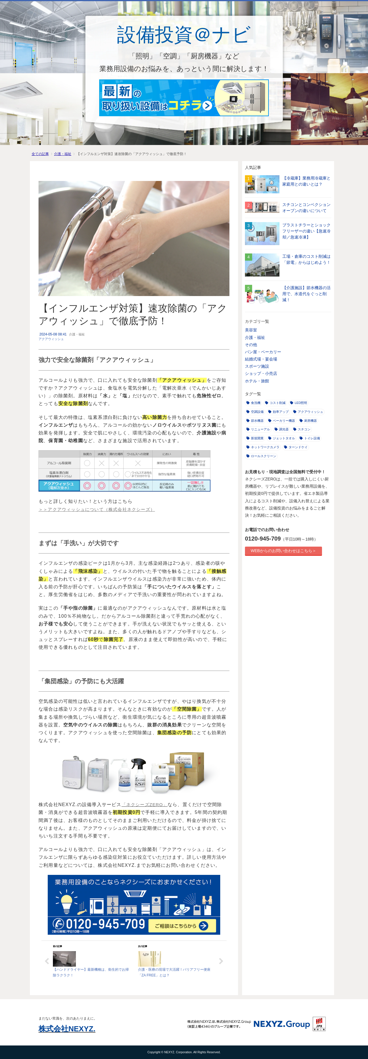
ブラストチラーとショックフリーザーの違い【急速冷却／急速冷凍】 (306, 231)
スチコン (301, 429)
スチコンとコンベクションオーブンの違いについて (306, 207)
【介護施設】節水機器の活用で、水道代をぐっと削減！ (306, 293)
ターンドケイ (296, 447)
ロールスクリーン (261, 456)
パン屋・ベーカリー (263, 352)
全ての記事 (40, 154)
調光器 (282, 429)
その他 (251, 344)
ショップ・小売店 (261, 373)
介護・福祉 (62, 154)
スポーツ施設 (257, 366)
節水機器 (255, 420)
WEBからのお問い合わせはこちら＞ (283, 550)
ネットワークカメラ (262, 447)
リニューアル (258, 429)
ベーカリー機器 (281, 420)
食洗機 (253, 402)
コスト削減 (275, 402)
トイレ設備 (310, 438)
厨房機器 (308, 420)
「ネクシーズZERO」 (145, 804)
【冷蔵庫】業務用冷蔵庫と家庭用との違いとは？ (306, 181)
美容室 (251, 330)
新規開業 (255, 438)
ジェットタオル (281, 438)
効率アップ (278, 411)
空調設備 (255, 411)
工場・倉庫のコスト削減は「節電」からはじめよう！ (306, 259)
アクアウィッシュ (51, 339)
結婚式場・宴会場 (261, 359)
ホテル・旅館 (257, 381)
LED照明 (298, 402)
